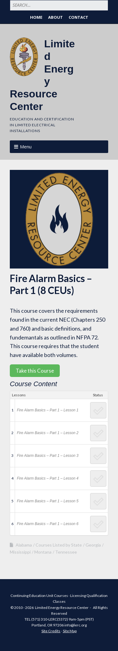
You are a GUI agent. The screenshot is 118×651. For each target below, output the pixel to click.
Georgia (93, 544)
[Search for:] (59, 5)
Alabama (24, 544)
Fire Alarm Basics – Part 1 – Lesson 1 (47, 410)
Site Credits (50, 631)
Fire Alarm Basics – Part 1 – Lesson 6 (47, 524)
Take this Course (35, 370)
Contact (78, 17)
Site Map (70, 631)
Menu (26, 146)
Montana (42, 552)
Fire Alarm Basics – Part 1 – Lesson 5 (47, 501)
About (55, 17)
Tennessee (66, 552)
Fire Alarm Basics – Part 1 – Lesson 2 (47, 433)
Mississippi (20, 552)
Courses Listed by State (59, 544)
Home (36, 17)
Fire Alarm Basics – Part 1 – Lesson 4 (47, 478)
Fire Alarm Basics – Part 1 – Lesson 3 (47, 455)
